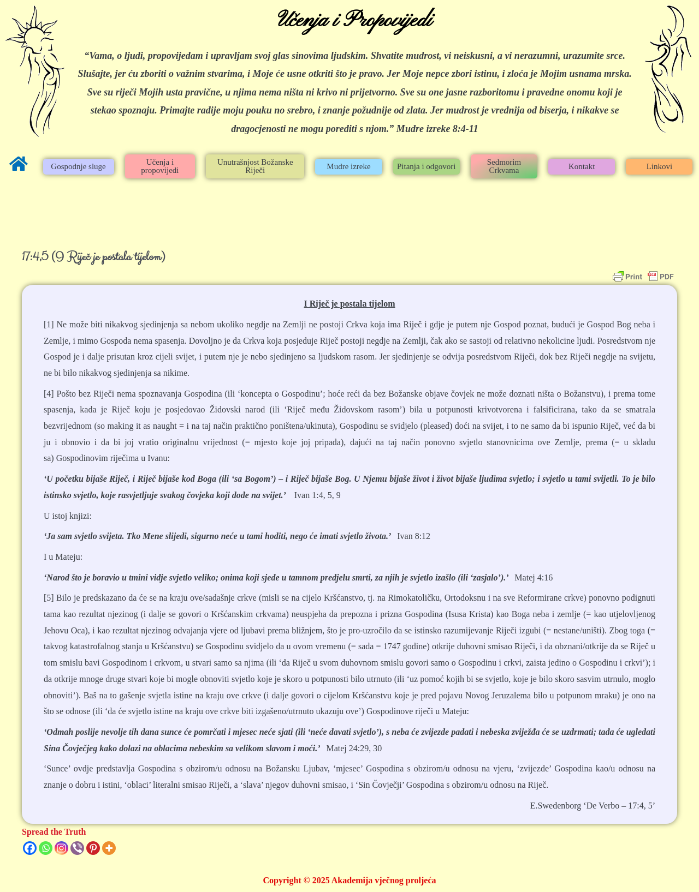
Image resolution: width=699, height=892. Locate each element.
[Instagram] (61, 848)
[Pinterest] (93, 848)
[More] (109, 848)
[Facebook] (30, 848)
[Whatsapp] (45, 848)
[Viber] (77, 848)
